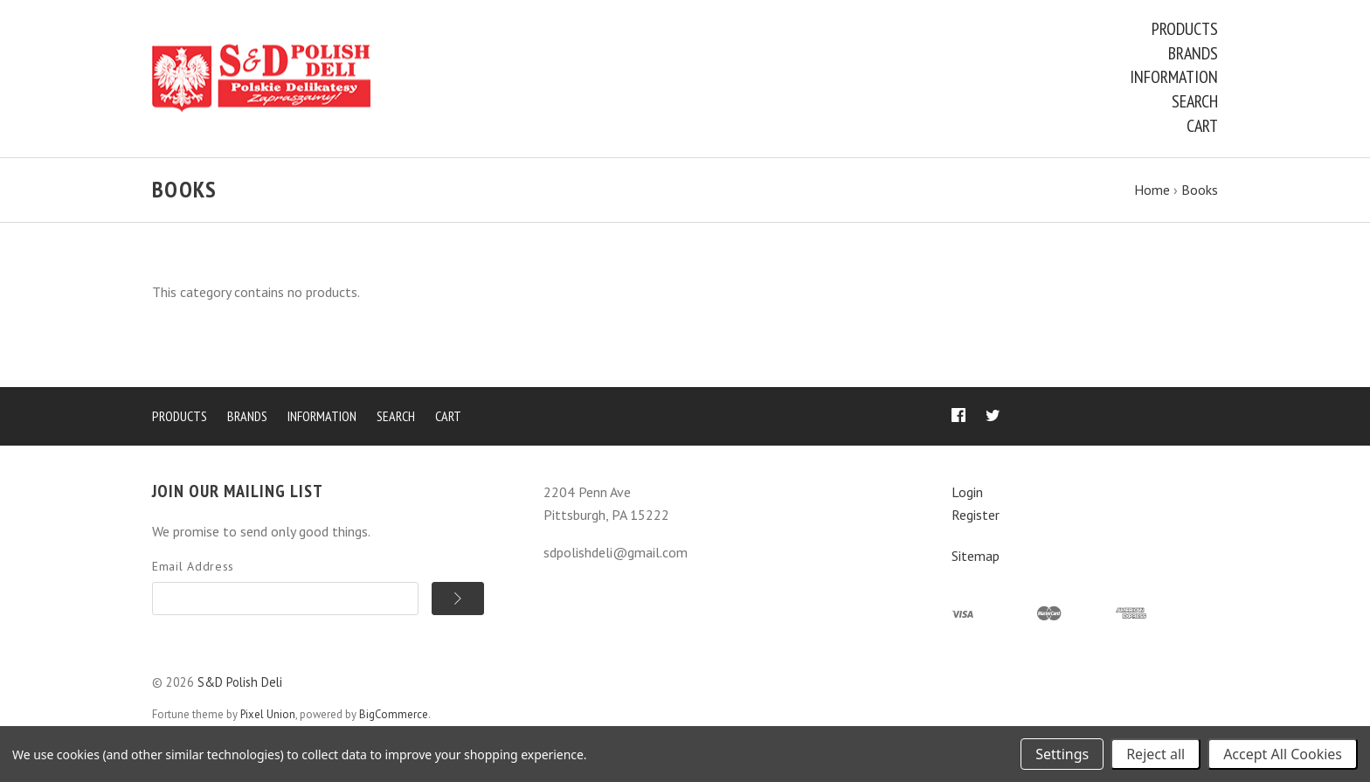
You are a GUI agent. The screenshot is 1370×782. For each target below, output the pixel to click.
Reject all (1155, 754)
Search (1195, 101)
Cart (1202, 125)
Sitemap (975, 555)
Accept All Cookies (1282, 754)
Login (967, 492)
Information (1174, 77)
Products (1185, 28)
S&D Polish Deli (239, 682)
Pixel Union (267, 714)
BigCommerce (393, 714)
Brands (1193, 53)
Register (975, 514)
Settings (1062, 754)
